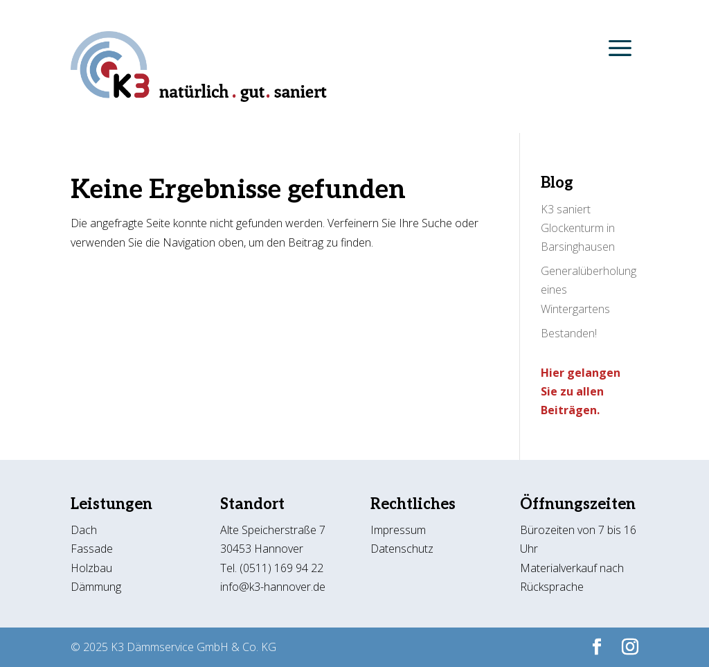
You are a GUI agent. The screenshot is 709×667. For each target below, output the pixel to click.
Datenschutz (401, 548)
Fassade (92, 548)
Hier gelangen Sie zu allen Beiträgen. (580, 391)
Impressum (398, 529)
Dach (84, 529)
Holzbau (91, 568)
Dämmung (96, 586)
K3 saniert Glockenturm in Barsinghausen (578, 228)
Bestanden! (569, 333)
